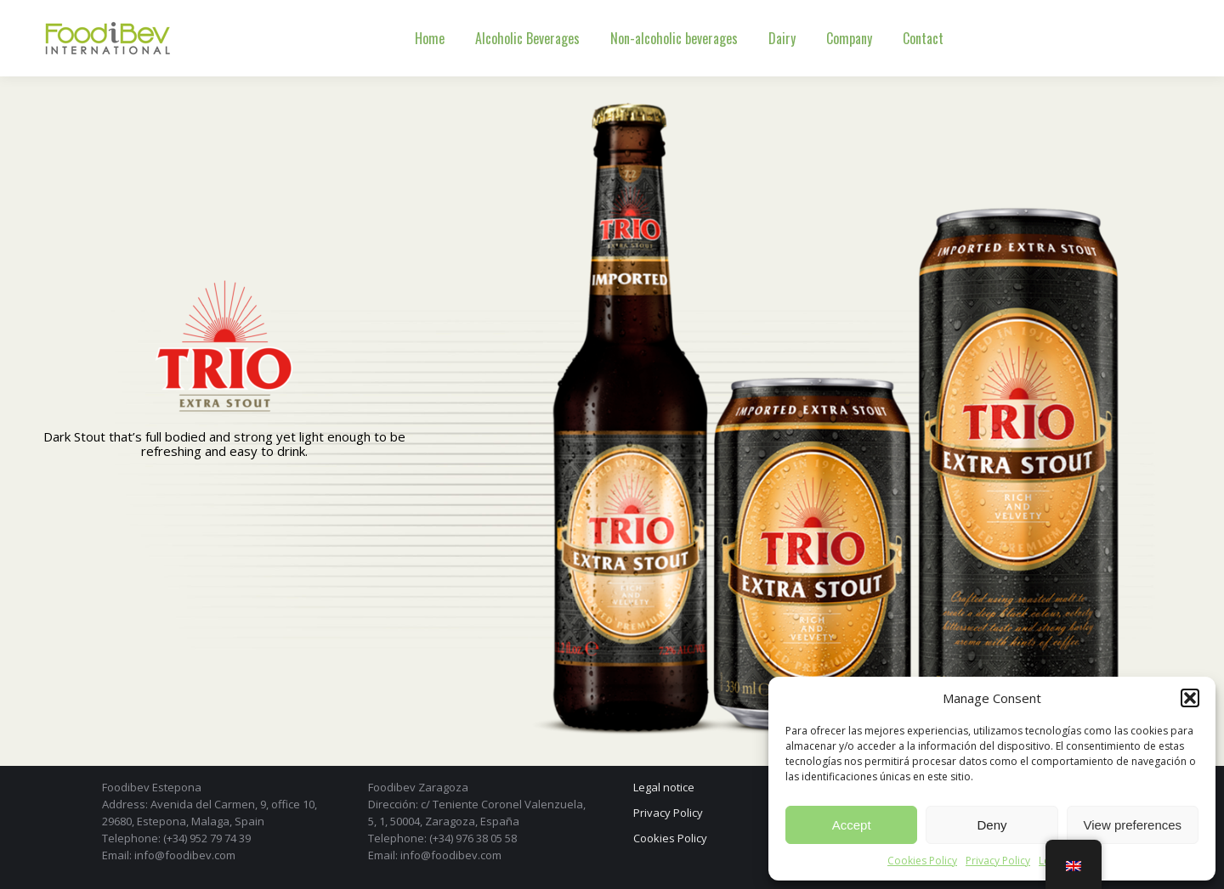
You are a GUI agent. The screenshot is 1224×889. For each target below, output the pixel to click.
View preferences (1133, 825)
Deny (991, 825)
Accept (851, 825)
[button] (1190, 697)
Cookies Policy (922, 860)
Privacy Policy (998, 860)
